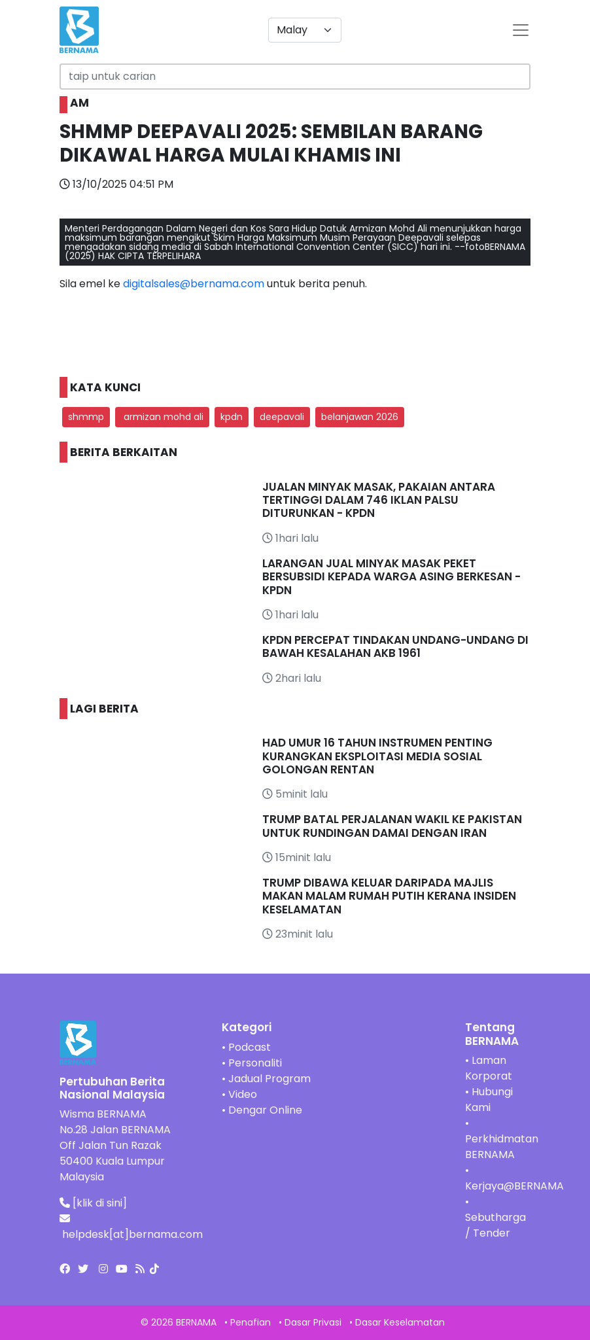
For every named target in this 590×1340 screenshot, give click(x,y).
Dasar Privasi (313, 1322)
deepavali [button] (282, 416)
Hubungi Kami (489, 1099)
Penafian (250, 1322)
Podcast (249, 1047)
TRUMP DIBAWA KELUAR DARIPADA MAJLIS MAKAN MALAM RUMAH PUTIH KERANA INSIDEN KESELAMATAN (389, 896)
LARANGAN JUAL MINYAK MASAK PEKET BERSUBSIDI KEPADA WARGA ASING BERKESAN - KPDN (391, 576)
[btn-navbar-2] (520, 30)
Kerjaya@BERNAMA (514, 1185)
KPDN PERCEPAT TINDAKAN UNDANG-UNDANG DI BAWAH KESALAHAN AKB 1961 (395, 646)
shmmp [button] (86, 416)
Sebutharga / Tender (495, 1225)
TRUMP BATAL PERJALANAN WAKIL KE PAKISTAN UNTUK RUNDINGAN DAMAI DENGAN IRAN (392, 825)
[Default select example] (304, 30)
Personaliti (255, 1062)
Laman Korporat (488, 1068)
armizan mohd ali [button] (162, 416)
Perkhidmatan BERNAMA (501, 1146)
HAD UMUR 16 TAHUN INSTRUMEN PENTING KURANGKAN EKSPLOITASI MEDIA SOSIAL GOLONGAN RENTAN (377, 756)
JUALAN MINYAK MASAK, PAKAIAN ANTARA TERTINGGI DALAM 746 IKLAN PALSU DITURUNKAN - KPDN (378, 500)
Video (242, 1094)
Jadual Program (269, 1078)
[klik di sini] (100, 1202)
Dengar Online (265, 1110)
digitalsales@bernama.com (193, 283)
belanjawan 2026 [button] (359, 416)
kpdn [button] (231, 416)
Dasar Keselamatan (400, 1322)
